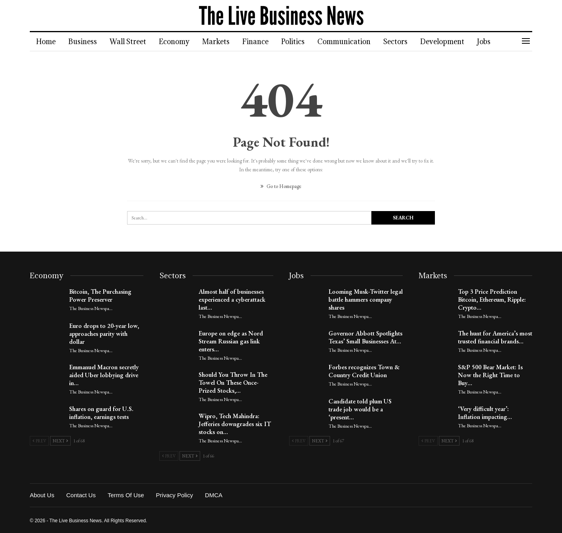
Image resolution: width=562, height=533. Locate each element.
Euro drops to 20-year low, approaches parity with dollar (104, 334)
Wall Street (130, 41)
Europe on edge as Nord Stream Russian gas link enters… (231, 341)
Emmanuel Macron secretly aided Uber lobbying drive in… (104, 375)
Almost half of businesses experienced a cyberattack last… (232, 299)
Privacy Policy (174, 495)
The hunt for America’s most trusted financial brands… (495, 337)
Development (453, 41)
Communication (352, 41)
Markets (220, 41)
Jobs (495, 41)
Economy (177, 41)
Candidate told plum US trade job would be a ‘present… (360, 409)
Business (84, 41)
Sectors (405, 41)
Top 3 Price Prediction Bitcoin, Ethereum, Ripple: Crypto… (492, 299)
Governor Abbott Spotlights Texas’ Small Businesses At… (365, 337)
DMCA (213, 495)
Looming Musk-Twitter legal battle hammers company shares (365, 299)
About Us (42, 495)
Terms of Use (126, 495)
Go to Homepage (281, 186)
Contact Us (81, 495)
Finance (261, 41)
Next (60, 441)
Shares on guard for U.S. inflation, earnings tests (101, 413)
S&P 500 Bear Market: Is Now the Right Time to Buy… (490, 375)
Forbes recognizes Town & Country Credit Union (364, 371)
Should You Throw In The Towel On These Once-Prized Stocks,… (233, 382)
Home (46, 41)
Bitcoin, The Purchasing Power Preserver (100, 295)
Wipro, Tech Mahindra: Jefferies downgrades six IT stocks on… (235, 424)
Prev (39, 441)
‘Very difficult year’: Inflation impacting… (485, 413)
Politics (300, 41)
